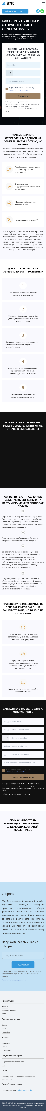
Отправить (23, 96)
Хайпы (4, 1014)
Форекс (5, 1007)
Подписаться (23, 964)
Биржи (4, 1047)
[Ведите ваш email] (23, 955)
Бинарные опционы (9, 1010)
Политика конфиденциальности (14, 980)
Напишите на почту (17, 1090)
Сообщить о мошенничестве (15, 11)
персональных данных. (15, 771)
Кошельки (6, 1043)
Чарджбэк (6, 1032)
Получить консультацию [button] (23, 777)
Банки (4, 1025)
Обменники (6, 1050)
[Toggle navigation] (43, 4)
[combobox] (9, 73)
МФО (4, 1028)
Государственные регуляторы (13, 1062)
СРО (3, 1065)
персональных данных (18, 90)
